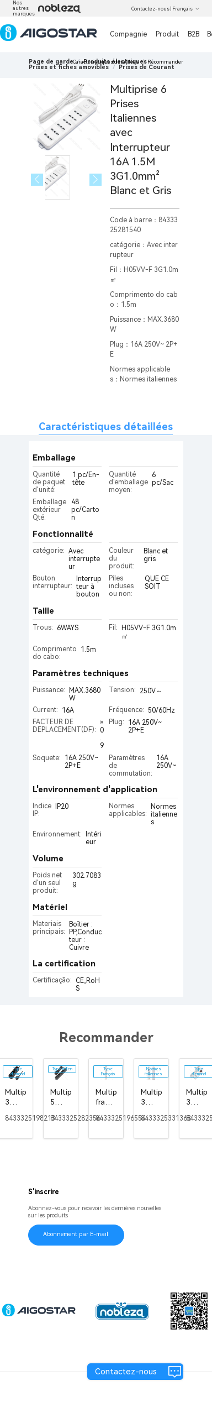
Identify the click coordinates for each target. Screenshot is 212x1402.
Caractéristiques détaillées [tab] (106, 426)
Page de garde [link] (51, 61)
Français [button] (186, 9)
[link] (69, 67)
